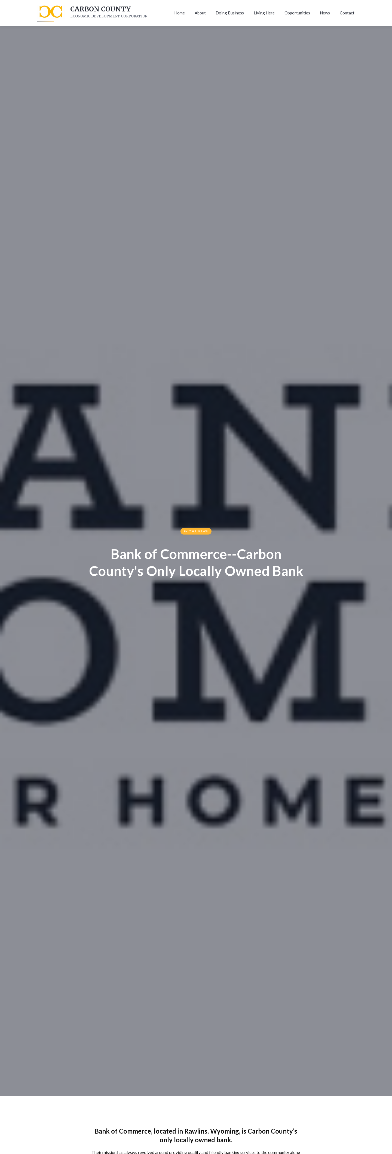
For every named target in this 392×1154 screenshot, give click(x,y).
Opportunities (297, 12)
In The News (196, 531)
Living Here (264, 12)
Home (179, 12)
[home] (50, 13)
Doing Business (230, 12)
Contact (347, 12)
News (325, 12)
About (200, 12)
